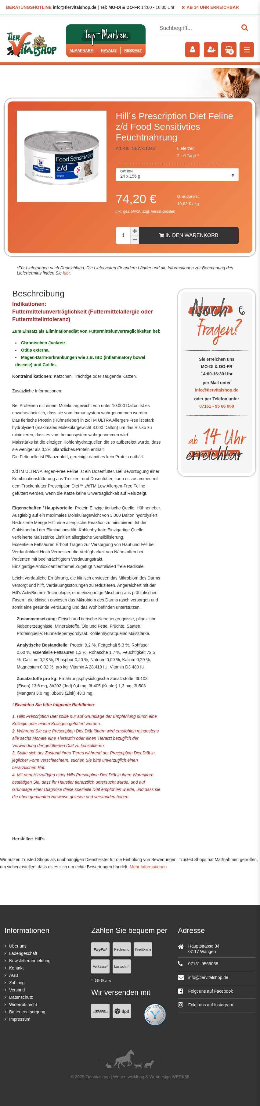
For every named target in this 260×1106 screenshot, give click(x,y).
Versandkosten (163, 211)
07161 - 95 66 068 (216, 406)
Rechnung (121, 949)
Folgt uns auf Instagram (205, 1004)
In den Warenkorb (188, 235)
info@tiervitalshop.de (217, 390)
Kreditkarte (143, 949)
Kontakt (16, 968)
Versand (17, 989)
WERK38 (181, 1076)
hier (66, 273)
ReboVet (133, 50)
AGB (13, 975)
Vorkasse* (100, 966)
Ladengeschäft (23, 953)
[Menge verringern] (134, 240)
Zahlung (17, 982)
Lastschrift (121, 966)
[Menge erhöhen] (134, 231)
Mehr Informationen (148, 866)
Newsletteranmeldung (29, 960)
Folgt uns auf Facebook (205, 991)
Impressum (19, 1019)
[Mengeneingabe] (123, 235)
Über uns (18, 946)
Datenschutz (21, 997)
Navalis (109, 50)
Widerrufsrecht (23, 1004)
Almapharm (82, 50)
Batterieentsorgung (27, 1011)
